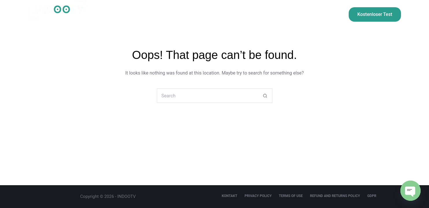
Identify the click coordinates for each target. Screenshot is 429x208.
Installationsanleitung (232, 14)
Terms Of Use (291, 196)
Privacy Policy (258, 196)
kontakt (281, 14)
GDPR (371, 196)
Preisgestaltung (174, 14)
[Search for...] (207, 95)
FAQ (312, 14)
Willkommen (126, 14)
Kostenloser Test (374, 14)
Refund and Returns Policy (335, 196)
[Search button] (265, 95)
